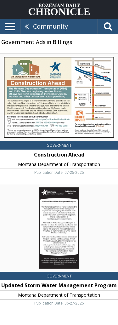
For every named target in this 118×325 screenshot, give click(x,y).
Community (50, 26)
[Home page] (59, 8)
